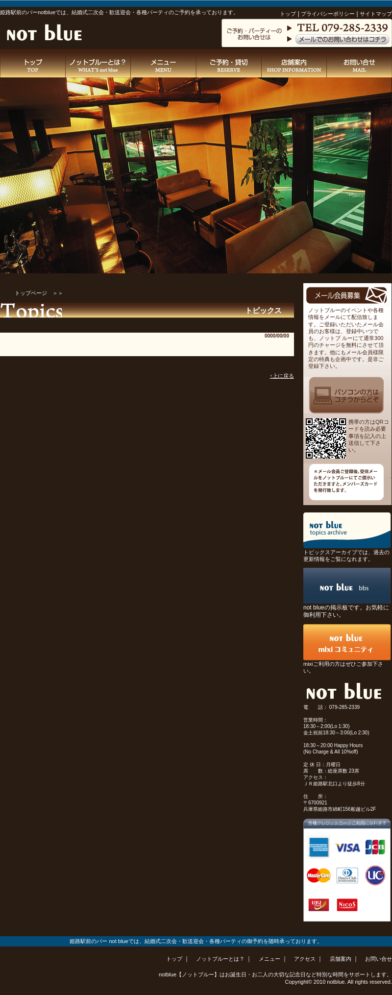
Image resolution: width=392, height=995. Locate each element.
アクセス (305, 959)
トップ (288, 14)
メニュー (270, 959)
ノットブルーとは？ (221, 959)
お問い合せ (378, 959)
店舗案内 (341, 959)
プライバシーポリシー (328, 14)
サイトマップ (376, 14)
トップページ (31, 293)
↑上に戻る (282, 376)
